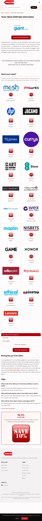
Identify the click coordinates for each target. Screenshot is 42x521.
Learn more (37, 515)
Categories (3, 467)
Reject (17, 518)
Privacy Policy (25, 467)
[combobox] (19, 7)
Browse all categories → (21, 344)
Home (2, 12)
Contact (24, 475)
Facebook (4, 485)
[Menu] (39, 2)
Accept (25, 518)
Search (34, 7)
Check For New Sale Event (21, 37)
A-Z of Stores (4, 470)
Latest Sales (4, 465)
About (23, 478)
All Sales (7, 12)
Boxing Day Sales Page (13, 370)
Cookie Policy (25, 470)
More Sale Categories (21, 350)
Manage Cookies (26, 473)
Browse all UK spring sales (8, 408)
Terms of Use (25, 465)
